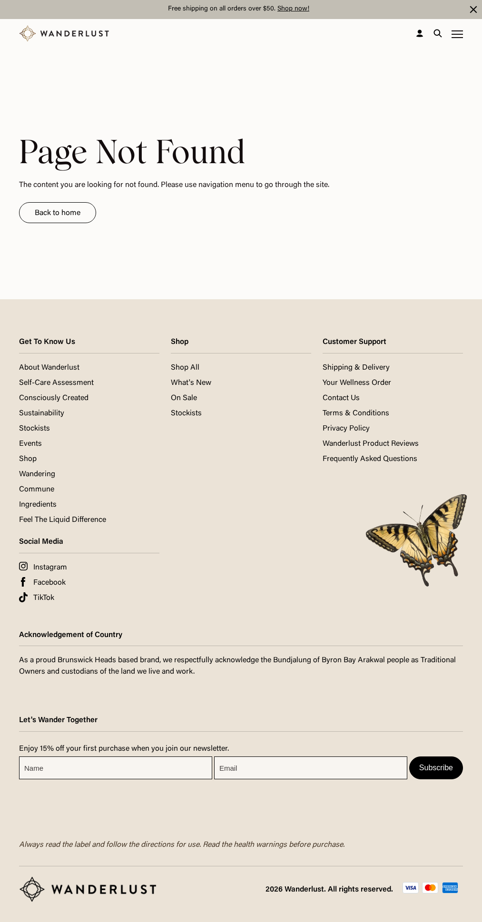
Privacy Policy (346, 428)
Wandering (37, 474)
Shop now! (293, 9)
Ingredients (38, 505)
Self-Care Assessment (56, 383)
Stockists (34, 428)
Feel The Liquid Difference (62, 520)
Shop (28, 459)
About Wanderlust (49, 368)
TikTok (43, 598)
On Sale (184, 398)
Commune (36, 489)
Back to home (57, 213)
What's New (191, 383)
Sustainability (41, 413)
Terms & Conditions (356, 413)
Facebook (49, 583)
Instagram (50, 567)
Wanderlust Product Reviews (371, 444)
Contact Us (341, 398)
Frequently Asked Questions (370, 459)
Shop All (185, 368)
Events (30, 444)
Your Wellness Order (357, 383)
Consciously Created (54, 398)
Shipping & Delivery (356, 368)
